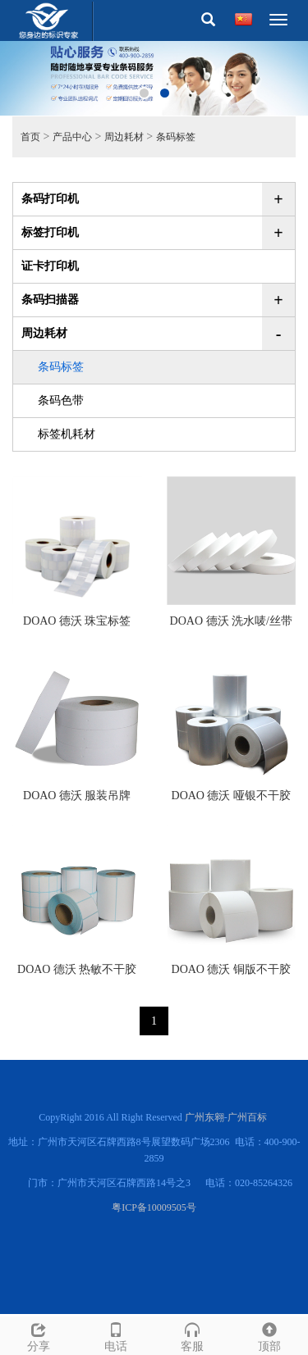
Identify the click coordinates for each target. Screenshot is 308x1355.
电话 (115, 1335)
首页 (30, 137)
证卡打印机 (50, 266)
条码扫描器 (50, 299)
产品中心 (72, 137)
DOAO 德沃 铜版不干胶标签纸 (231, 974)
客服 (193, 1335)
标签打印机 (50, 232)
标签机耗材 (66, 434)
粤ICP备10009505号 (154, 1207)
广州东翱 (204, 1117)
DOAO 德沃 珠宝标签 (77, 621)
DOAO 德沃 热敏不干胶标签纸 (76, 974)
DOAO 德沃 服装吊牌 (77, 795)
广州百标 (247, 1117)
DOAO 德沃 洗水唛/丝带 (231, 621)
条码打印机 (50, 199)
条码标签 (175, 137)
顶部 (269, 1335)
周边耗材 (124, 137)
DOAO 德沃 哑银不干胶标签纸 (231, 800)
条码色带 (61, 400)
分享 (38, 1335)
